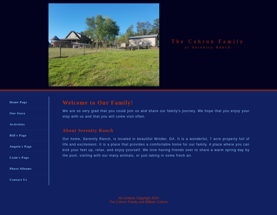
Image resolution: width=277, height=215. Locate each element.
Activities (17, 124)
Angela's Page (21, 146)
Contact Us (18, 179)
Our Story (18, 113)
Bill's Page (18, 135)
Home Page (18, 102)
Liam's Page (19, 157)
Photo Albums (21, 168)
